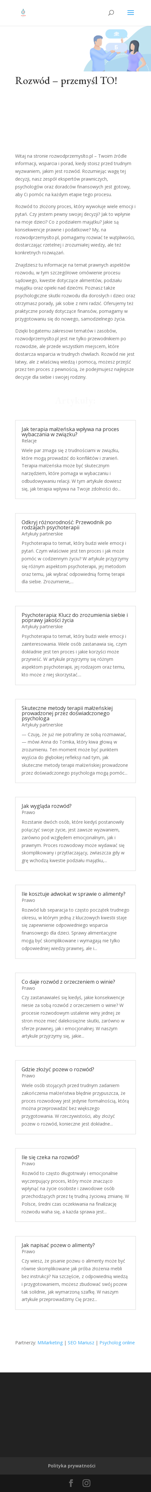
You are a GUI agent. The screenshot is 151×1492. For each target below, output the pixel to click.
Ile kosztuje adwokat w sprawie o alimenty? (74, 893)
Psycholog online (117, 1342)
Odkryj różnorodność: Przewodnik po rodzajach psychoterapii (67, 525)
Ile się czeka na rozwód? (50, 1157)
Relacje (29, 441)
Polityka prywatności (72, 1466)
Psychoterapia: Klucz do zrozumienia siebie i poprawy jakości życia (75, 617)
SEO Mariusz (81, 1342)
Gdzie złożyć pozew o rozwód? (58, 1069)
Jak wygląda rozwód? (47, 805)
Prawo (28, 812)
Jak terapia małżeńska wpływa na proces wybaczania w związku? (70, 432)
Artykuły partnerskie (42, 534)
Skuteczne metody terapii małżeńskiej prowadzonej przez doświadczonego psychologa (67, 713)
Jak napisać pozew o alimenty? (58, 1245)
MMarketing (50, 1342)
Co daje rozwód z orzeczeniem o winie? (68, 981)
